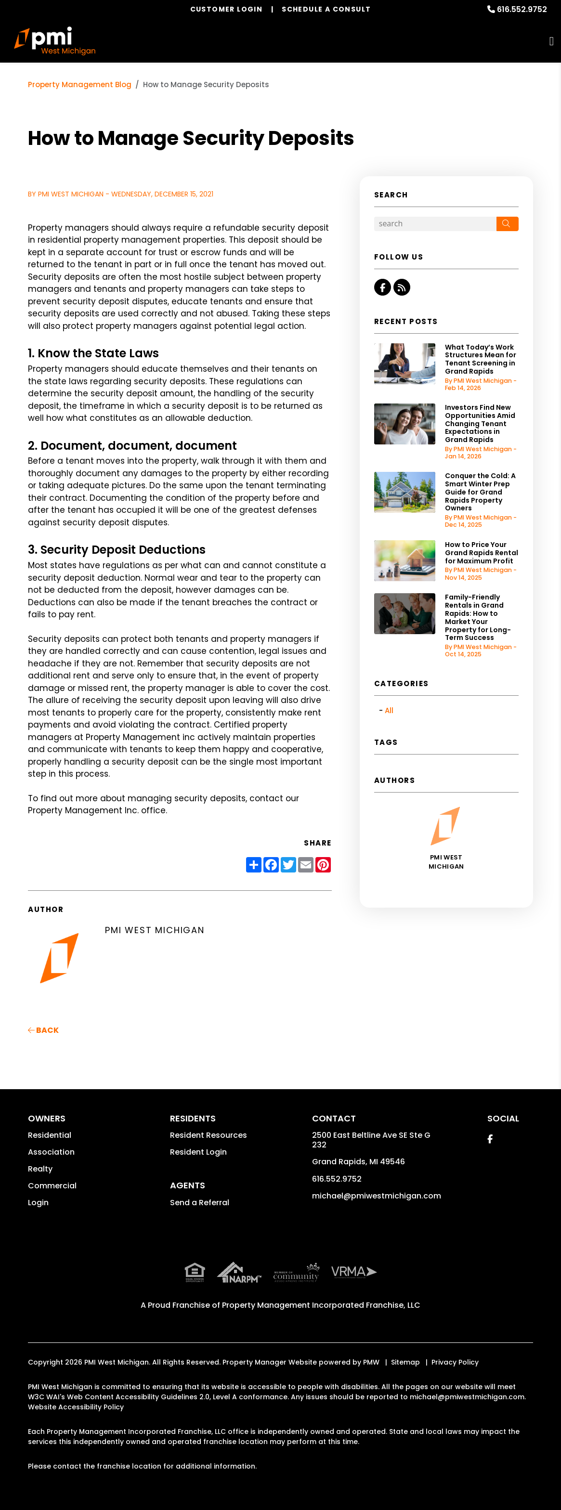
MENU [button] (551, 41)
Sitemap (405, 1362)
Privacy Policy (455, 1362)
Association (51, 1152)
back (43, 1030)
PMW (371, 1362)
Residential (49, 1135)
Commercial (52, 1185)
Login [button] (38, 1202)
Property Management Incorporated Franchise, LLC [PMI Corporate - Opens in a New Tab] (321, 1305)
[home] (54, 40)
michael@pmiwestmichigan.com (376, 1195)
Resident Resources (208, 1135)
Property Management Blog (79, 84)
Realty (40, 1168)
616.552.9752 (522, 9)
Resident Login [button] (198, 1152)
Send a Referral (199, 1202)
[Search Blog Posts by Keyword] (435, 224)
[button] (382, 287)
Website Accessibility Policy (76, 1407)
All (389, 710)
